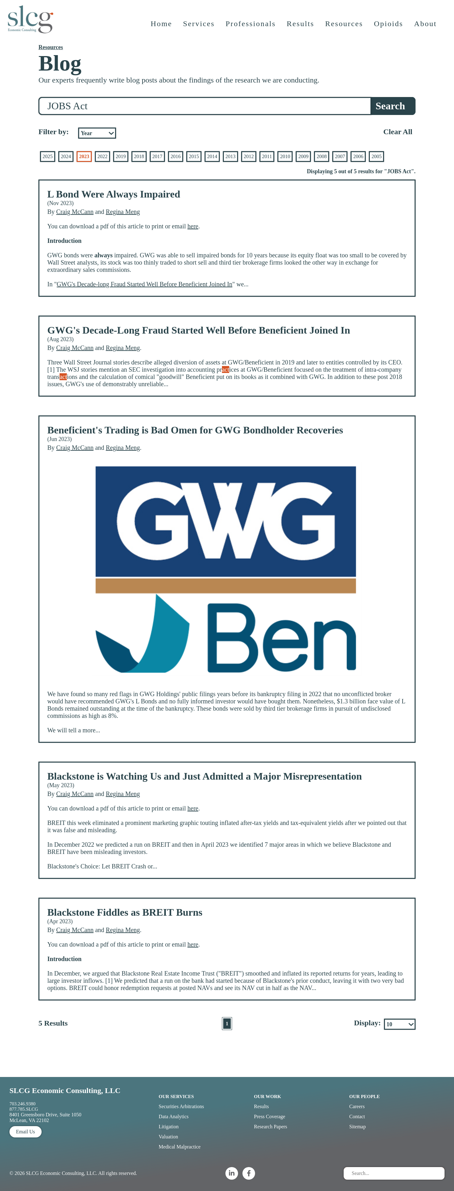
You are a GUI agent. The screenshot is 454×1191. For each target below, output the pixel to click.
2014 (212, 156)
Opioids (389, 27)
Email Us (25, 1131)
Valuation (168, 1136)
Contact (357, 1116)
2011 (267, 156)
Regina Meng (123, 211)
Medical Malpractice (180, 1146)
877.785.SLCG (23, 1109)
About (426, 27)
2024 (66, 156)
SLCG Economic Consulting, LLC (64, 1090)
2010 (285, 156)
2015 (194, 156)
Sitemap (357, 1126)
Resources (345, 27)
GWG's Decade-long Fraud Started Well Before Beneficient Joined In (144, 284)
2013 (230, 156)
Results (301, 27)
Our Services (176, 1096)
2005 (376, 156)
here (193, 226)
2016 (176, 156)
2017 (157, 156)
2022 (102, 156)
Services (199, 27)
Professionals (251, 27)
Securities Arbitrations (181, 1106)
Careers (357, 1106)
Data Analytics (174, 1116)
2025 (48, 156)
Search (390, 106)
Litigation (168, 1126)
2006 (358, 156)
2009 (303, 156)
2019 (121, 156)
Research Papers (270, 1126)
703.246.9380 (22, 1103)
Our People (364, 1096)
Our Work (267, 1096)
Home (161, 27)
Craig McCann (74, 211)
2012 (249, 156)
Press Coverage (269, 1116)
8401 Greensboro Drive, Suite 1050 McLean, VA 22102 (45, 1117)
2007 (340, 156)
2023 (84, 156)
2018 (139, 156)
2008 (322, 156)
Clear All (397, 132)
